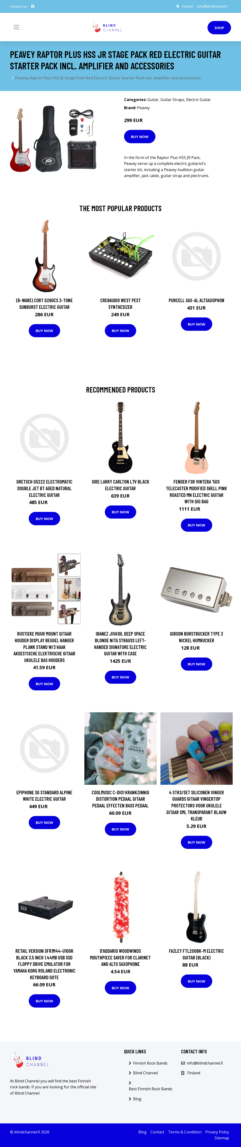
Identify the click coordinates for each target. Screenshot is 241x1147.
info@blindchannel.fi (212, 6)
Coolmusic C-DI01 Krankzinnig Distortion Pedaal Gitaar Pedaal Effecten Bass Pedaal (120, 798)
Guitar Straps (172, 99)
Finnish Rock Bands (150, 1063)
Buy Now (140, 136)
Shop (219, 27)
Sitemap (222, 1138)
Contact (157, 1132)
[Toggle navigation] (16, 27)
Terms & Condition (185, 1132)
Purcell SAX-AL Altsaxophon (196, 300)
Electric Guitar (198, 99)
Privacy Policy (217, 1132)
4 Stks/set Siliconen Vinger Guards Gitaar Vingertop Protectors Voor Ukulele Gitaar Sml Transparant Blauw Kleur (196, 805)
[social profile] (32, 6)
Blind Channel (145, 1073)
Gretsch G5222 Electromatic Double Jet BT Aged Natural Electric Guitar (44, 488)
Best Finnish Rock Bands (150, 1088)
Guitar (153, 99)
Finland (186, 6)
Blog (137, 1098)
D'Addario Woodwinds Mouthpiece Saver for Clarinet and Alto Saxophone (120, 957)
